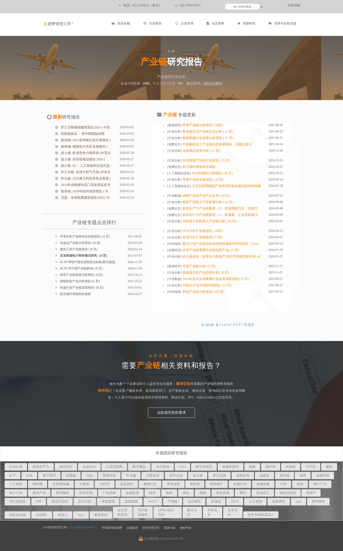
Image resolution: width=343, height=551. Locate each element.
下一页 (242, 325)
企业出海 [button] (15, 466)
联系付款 (169, 527)
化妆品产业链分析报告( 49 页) (80, 243)
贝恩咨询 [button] (152, 475)
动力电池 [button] (162, 466)
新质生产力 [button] (41, 466)
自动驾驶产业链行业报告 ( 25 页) (206, 160)
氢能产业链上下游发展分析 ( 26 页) (207, 202)
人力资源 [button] (255, 501)
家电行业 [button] (150, 484)
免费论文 (174, 144)
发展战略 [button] (131, 501)
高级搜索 (294, 5)
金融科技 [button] (322, 475)
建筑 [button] (329, 466)
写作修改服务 (143, 512)
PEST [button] (235, 501)
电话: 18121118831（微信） (140, 5)
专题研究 (246, 23)
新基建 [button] (71, 475)
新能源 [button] (195, 484)
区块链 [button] (291, 466)
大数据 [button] (84, 484)
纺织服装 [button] (62, 493)
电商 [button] (302, 475)
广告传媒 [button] (109, 493)
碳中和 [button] (271, 466)
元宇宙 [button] (311, 466)
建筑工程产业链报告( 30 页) (78, 249)
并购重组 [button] (108, 501)
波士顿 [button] (198, 475)
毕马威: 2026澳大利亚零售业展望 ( (85, 178)
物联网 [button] (38, 484)
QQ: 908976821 (188, 5)
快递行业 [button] (240, 484)
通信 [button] (242, 493)
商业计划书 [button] (60, 501)
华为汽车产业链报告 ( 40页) (202, 231)
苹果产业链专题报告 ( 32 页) (202, 179)
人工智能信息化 (179, 173)
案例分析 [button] (109, 475)
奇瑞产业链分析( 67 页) (199, 266)
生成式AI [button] (89, 466)
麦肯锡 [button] (284, 475)
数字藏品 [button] (139, 466)
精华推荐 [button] (318, 501)
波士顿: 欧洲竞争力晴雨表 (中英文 (85, 153)
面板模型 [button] (278, 501)
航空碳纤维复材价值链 (75, 294)
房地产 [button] (311, 493)
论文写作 (232, 512)
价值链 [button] (216, 501)
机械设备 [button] (263, 484)
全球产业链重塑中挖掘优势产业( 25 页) (210, 250)
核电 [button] (300, 484)
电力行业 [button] (15, 493)
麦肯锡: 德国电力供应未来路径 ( (84, 146)
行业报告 (152, 23)
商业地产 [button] (216, 484)
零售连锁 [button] (173, 484)
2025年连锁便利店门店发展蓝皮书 (85, 185)
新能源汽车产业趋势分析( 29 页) (205, 272)
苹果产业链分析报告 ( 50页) (202, 125)
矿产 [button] (12, 475)
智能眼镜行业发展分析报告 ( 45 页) (207, 138)
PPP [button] (38, 501)
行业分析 (174, 131)
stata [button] (298, 501)
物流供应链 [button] (288, 493)
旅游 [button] (169, 493)
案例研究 (174, 125)
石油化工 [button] (262, 493)
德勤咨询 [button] (242, 475)
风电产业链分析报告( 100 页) (203, 291)
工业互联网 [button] (114, 466)
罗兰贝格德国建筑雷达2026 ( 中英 (85, 127)
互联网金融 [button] (61, 484)
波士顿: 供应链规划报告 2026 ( (82, 159)
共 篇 (208, 325)
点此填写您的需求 (171, 412)
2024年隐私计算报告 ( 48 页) (212, 173)
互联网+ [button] (42, 515)
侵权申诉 (185, 527)
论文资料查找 (122, 512)
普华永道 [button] (176, 475)
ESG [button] (182, 466)
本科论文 (212, 512)
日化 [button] (89, 475)
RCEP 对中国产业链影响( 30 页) (81, 268)
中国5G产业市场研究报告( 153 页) (207, 285)
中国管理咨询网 (112, 527)
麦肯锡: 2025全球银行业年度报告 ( (85, 140)
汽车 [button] (283, 484)
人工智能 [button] (15, 484)
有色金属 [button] (222, 493)
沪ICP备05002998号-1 (83, 527)
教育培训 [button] (101, 515)
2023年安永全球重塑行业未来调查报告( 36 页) (215, 279)
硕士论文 (192, 512)
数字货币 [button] (49, 475)
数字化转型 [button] (204, 466)
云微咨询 (132, 527)
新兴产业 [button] (39, 493)
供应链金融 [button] (17, 515)
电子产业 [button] (320, 484)
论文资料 (215, 23)
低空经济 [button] (65, 466)
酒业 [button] (186, 493)
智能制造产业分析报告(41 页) (79, 281)
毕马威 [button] (131, 475)
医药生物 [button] (86, 493)
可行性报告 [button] (17, 501)
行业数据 (174, 195)
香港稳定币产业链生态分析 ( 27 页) (207, 131)
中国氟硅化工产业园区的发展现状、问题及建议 (217, 144)
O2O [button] (81, 515)
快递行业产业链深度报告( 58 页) (81, 287)
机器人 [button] (63, 515)
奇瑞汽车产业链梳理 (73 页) (202, 237)
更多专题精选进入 (261, 514)
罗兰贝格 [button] (219, 475)
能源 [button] (202, 493)
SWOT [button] (153, 501)
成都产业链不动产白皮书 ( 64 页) (206, 195)
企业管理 (184, 23)
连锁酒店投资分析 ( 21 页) (201, 150)
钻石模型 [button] (194, 501)
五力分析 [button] (84, 501)
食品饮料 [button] (126, 484)
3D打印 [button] (104, 484)
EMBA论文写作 (166, 512)
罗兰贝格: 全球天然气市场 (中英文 (85, 172)
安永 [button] (29, 475)
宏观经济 (174, 250)
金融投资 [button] (132, 493)
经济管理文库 (150, 527)
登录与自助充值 (282, 23)
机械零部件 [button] (230, 466)
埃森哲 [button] (264, 475)
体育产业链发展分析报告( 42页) (81, 274)
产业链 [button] (173, 501)
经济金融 (120, 23)
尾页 (251, 325)
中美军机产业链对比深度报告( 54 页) (84, 236)
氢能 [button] (252, 466)
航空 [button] (152, 493)
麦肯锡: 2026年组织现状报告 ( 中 (84, 191)
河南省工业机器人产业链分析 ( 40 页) (209, 221)
